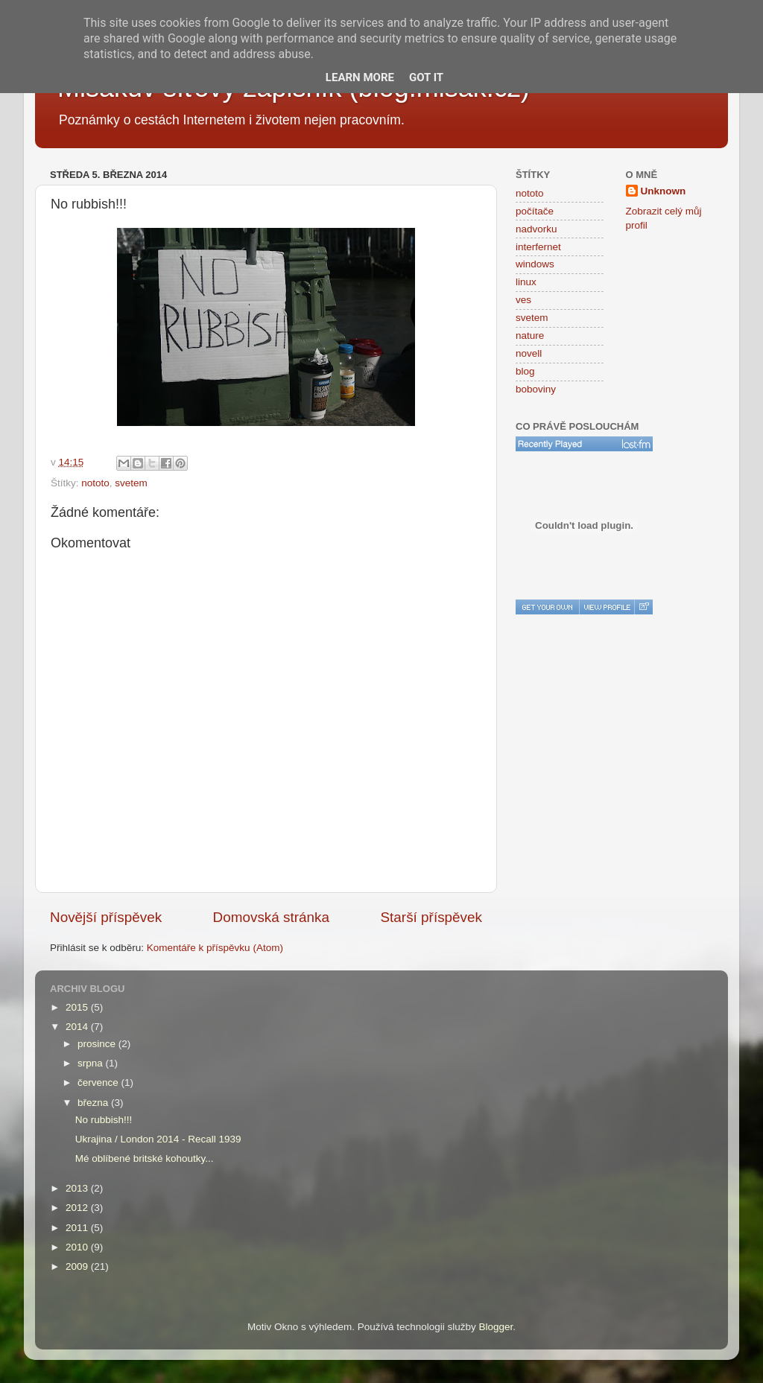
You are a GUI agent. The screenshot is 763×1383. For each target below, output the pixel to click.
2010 (78, 1247)
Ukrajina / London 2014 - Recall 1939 (158, 1139)
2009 (78, 1266)
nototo (95, 483)
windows (535, 264)
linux (526, 281)
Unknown (663, 191)
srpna (91, 1063)
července (99, 1082)
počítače (535, 211)
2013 (78, 1188)
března (94, 1102)
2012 (78, 1207)
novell (529, 353)
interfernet (538, 246)
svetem (131, 483)
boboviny (536, 389)
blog (525, 371)
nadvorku (536, 229)
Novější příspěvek (106, 917)
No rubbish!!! (104, 1119)
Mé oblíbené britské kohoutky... (144, 1158)
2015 (78, 1007)
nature (530, 335)
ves (523, 299)
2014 (78, 1026)
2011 (78, 1227)
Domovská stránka (271, 917)
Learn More (360, 77)
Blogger (496, 1326)
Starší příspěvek (432, 917)
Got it (426, 77)
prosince (97, 1043)
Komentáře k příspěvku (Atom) (215, 947)
